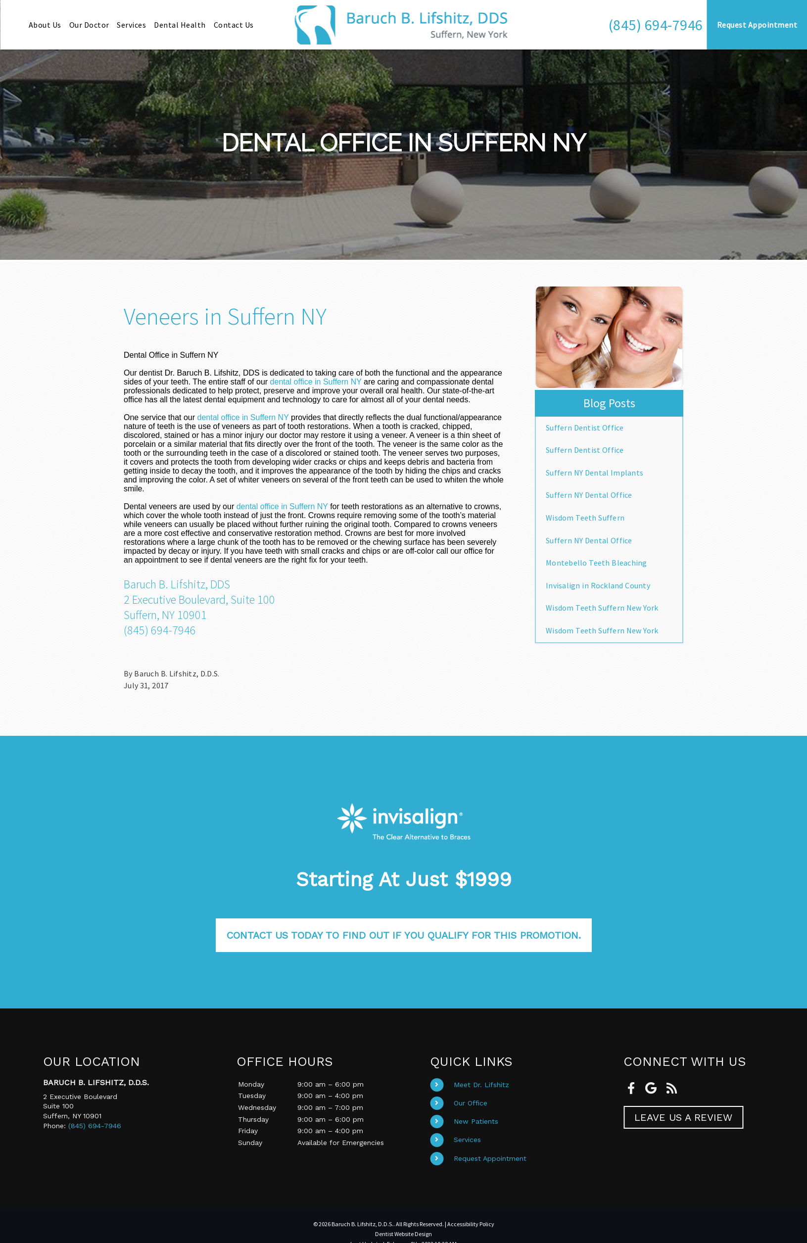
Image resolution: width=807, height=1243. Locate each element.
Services (467, 1140)
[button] (656, 24)
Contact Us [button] (234, 25)
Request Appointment (490, 1158)
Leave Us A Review (683, 1117)
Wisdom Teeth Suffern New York (602, 608)
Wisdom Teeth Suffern (585, 518)
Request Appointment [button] (757, 25)
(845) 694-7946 (656, 24)
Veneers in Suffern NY (225, 316)
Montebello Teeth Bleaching (596, 563)
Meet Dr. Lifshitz (481, 1085)
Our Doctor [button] (89, 25)
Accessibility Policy (470, 1224)
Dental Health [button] (180, 25)
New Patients (476, 1121)
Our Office (470, 1103)
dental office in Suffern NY (316, 382)
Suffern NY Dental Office (589, 495)
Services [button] (131, 25)
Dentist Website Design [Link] (403, 1234)
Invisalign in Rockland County (598, 585)
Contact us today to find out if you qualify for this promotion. (404, 935)
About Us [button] (45, 25)
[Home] (404, 24)
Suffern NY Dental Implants (594, 473)
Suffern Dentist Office (585, 427)
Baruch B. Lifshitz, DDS (177, 584)
